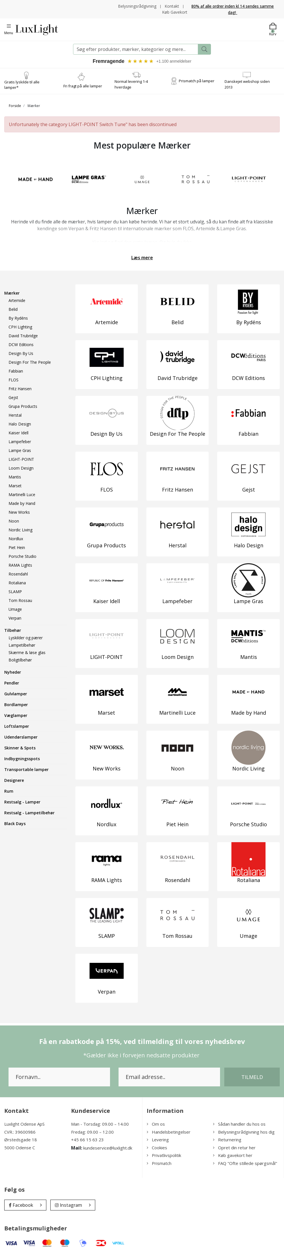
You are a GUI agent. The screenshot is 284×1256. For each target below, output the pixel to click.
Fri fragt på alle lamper (82, 86)
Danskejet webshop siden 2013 (247, 84)
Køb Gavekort (174, 12)
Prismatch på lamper (196, 80)
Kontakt (172, 6)
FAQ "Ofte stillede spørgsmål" (245, 1163)
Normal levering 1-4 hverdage (131, 84)
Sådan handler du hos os (239, 1124)
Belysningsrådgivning (137, 6)
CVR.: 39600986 (20, 1131)
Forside (15, 105)
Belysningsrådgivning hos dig (244, 1131)
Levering (158, 1139)
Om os (156, 1124)
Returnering (227, 1139)
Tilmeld (252, 1077)
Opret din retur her (234, 1147)
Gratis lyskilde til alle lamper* (22, 84)
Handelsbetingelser (168, 1131)
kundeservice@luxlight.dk (107, 1147)
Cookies (157, 1147)
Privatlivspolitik (164, 1155)
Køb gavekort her (232, 1155)
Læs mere (142, 257)
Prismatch (159, 1163)
